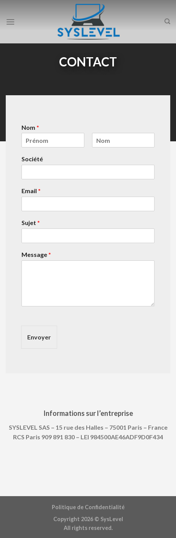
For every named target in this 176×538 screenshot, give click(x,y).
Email (31, 190)
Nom (30, 127)
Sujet (30, 222)
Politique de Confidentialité (88, 507)
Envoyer (39, 337)
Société (32, 158)
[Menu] (10, 21)
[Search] (167, 21)
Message (36, 254)
